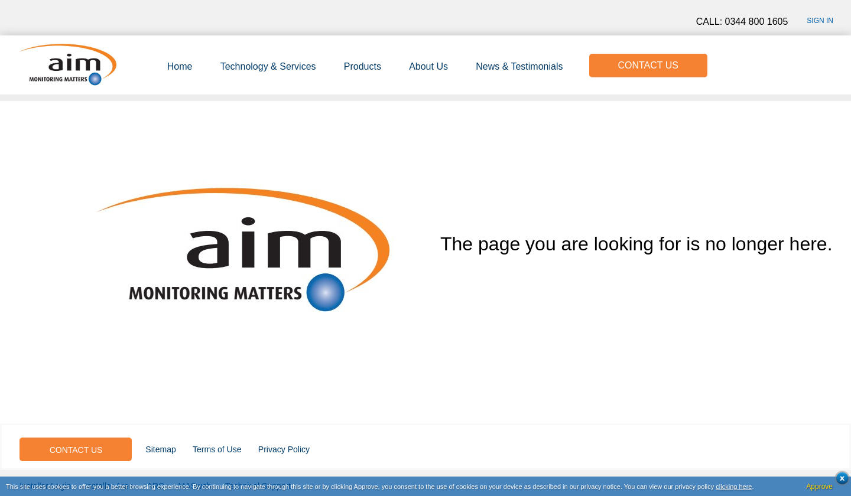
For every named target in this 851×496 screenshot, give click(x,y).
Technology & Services (268, 66)
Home (180, 66)
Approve (819, 486)
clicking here (734, 486)
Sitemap (160, 449)
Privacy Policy (284, 449)
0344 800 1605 (756, 22)
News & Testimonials (519, 66)
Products (362, 66)
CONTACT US (648, 65)
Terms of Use (217, 449)
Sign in (820, 21)
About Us (428, 66)
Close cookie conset (839, 481)
